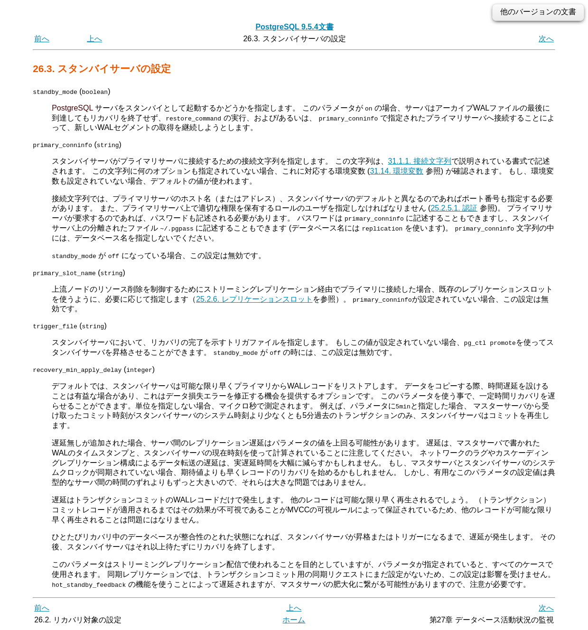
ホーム (293, 619)
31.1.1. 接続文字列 (419, 161)
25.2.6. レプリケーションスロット (254, 299)
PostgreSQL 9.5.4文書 (294, 27)
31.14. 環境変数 (396, 171)
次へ (546, 39)
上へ (94, 39)
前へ (41, 39)
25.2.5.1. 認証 (453, 208)
